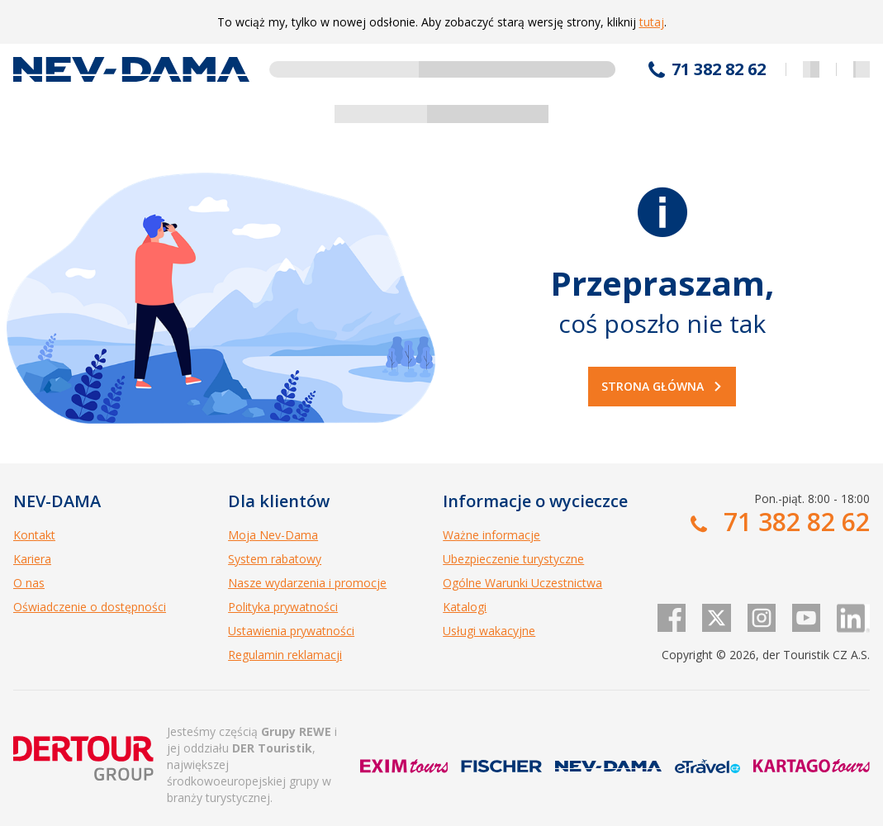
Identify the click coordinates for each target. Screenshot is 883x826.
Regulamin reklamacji (285, 654)
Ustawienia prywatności (291, 630)
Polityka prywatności (283, 607)
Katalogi (465, 607)
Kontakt (34, 535)
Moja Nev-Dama (273, 535)
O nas (29, 583)
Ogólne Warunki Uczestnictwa (522, 583)
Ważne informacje (491, 535)
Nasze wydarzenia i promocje (307, 583)
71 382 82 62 (719, 69)
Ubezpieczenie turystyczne (513, 559)
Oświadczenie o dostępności (89, 607)
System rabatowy (274, 559)
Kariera (32, 559)
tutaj (651, 22)
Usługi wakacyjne (489, 630)
